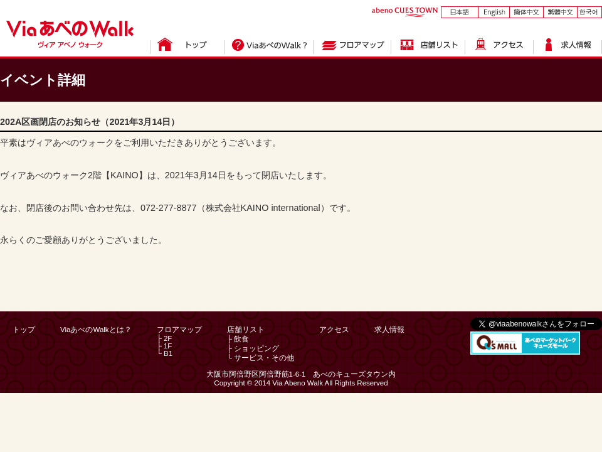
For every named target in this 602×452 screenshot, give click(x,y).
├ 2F (164, 338)
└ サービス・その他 (260, 358)
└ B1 (164, 353)
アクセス (334, 329)
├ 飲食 (238, 339)
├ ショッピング (253, 348)
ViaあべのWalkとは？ (96, 329)
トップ (24, 329)
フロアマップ (179, 329)
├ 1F (164, 346)
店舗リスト (246, 329)
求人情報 (389, 329)
